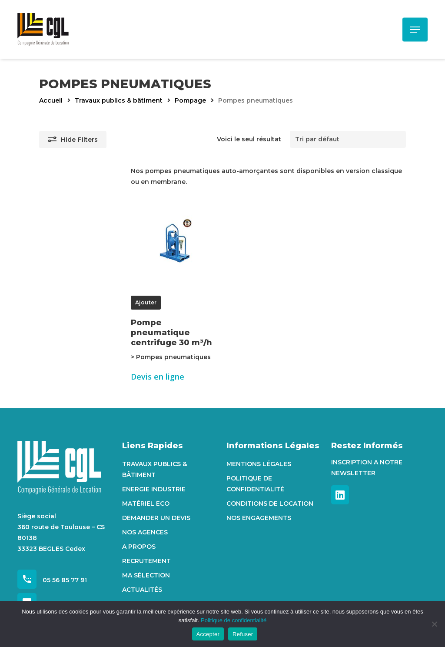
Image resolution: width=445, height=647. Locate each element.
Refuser (242, 634)
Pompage (190, 100)
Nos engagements (258, 518)
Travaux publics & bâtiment (119, 100)
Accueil (51, 100)
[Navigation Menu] (415, 29)
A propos (139, 546)
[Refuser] (434, 624)
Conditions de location (269, 503)
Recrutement (146, 561)
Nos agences (145, 532)
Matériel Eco (145, 503)
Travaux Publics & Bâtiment (154, 469)
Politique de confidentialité (255, 483)
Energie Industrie (154, 489)
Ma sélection (146, 575)
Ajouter (145, 302)
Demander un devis (156, 518)
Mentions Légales (258, 464)
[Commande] (348, 139)
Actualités (142, 590)
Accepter (207, 634)
